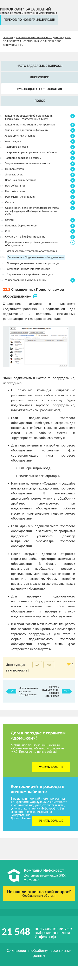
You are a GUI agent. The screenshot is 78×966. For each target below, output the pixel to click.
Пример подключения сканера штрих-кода (50, 691)
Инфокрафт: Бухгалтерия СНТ (34, 37)
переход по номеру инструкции (29, 20)
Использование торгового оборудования (28, 691)
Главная (8, 37)
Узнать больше (51, 767)
